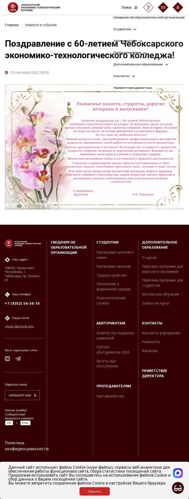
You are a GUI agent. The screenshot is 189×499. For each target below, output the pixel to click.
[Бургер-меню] (178, 7)
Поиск (129, 7)
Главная (11, 25)
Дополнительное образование (159, 245)
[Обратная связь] (163, 7)
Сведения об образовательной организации (68, 247)
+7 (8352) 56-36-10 (22, 303)
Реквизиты (151, 341)
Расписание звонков (113, 266)
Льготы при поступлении (107, 364)
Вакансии (150, 350)
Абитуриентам (110, 323)
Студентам (107, 242)
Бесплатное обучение (160, 294)
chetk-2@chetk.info (19, 326)
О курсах (149, 257)
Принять (94, 491)
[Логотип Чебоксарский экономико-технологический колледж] (37, 7)
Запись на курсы (155, 303)
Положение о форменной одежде (113, 286)
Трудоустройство (111, 275)
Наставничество (110, 396)
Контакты (152, 323)
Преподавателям (113, 386)
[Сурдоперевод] (148, 7)
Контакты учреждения (161, 333)
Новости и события (41, 25)
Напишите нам (20, 395)
